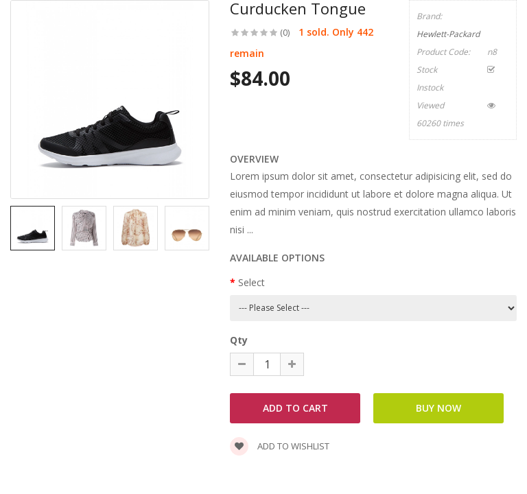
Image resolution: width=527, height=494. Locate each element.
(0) (285, 32)
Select (251, 282)
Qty (239, 339)
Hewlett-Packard (448, 34)
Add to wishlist (279, 446)
